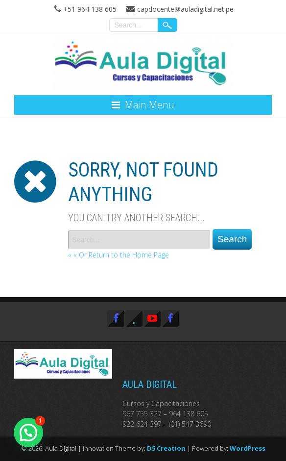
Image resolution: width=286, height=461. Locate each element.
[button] (28, 432)
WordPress (247, 448)
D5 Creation (166, 448)
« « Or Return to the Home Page (118, 254)
